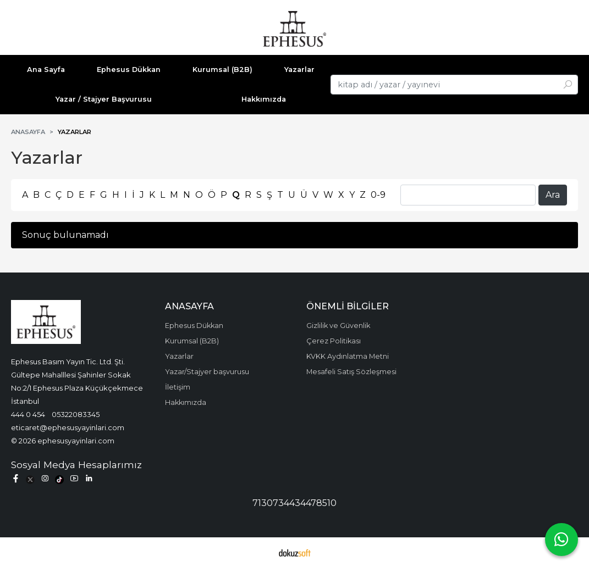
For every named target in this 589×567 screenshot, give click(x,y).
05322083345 (76, 414)
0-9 (378, 195)
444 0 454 (28, 414)
